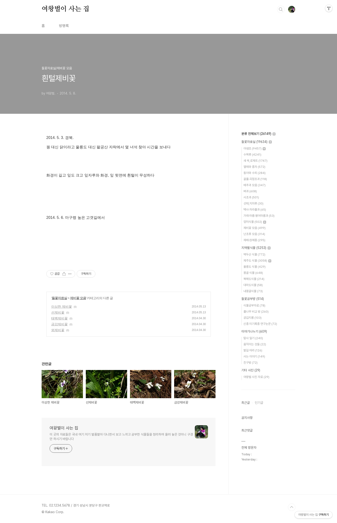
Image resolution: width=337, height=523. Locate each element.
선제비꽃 (57, 312)
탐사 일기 (253, 338)
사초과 (251, 197)
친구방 (250, 362)
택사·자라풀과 (254, 209)
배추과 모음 (254, 185)
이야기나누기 (254, 331)
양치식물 (254, 222)
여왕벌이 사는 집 (65, 9)
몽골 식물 (253, 273)
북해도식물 (253, 279)
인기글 (259, 403)
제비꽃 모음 (78, 298)
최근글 (245, 403)
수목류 (252, 154)
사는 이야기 (254, 356)
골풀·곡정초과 (255, 179)
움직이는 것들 (254, 344)
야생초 (254, 148)
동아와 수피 (254, 173)
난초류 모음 (254, 234)
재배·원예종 (254, 240)
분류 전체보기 (258, 134)
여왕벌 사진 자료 (256, 377)
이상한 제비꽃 (61, 306)
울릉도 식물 (254, 266)
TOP (291, 507)
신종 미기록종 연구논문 (260, 324)
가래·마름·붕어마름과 (258, 215)
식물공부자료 (254, 305)
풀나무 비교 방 (256, 311)
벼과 (250, 191)
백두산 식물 (254, 254)
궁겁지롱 (252, 317)
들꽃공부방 (252, 299)
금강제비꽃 (59, 324)
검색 (280, 9)
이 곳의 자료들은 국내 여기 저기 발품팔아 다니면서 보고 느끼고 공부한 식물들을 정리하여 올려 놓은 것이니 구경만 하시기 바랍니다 (121, 437)
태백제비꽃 (59, 318)
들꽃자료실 (59, 298)
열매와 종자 (254, 167)
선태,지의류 (253, 203)
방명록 (64, 26)
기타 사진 (250, 370)
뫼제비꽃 (57, 330)
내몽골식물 (253, 291)
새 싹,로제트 (255, 160)
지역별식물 (255, 248)
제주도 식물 (257, 260)
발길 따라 (252, 350)
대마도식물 (253, 285)
